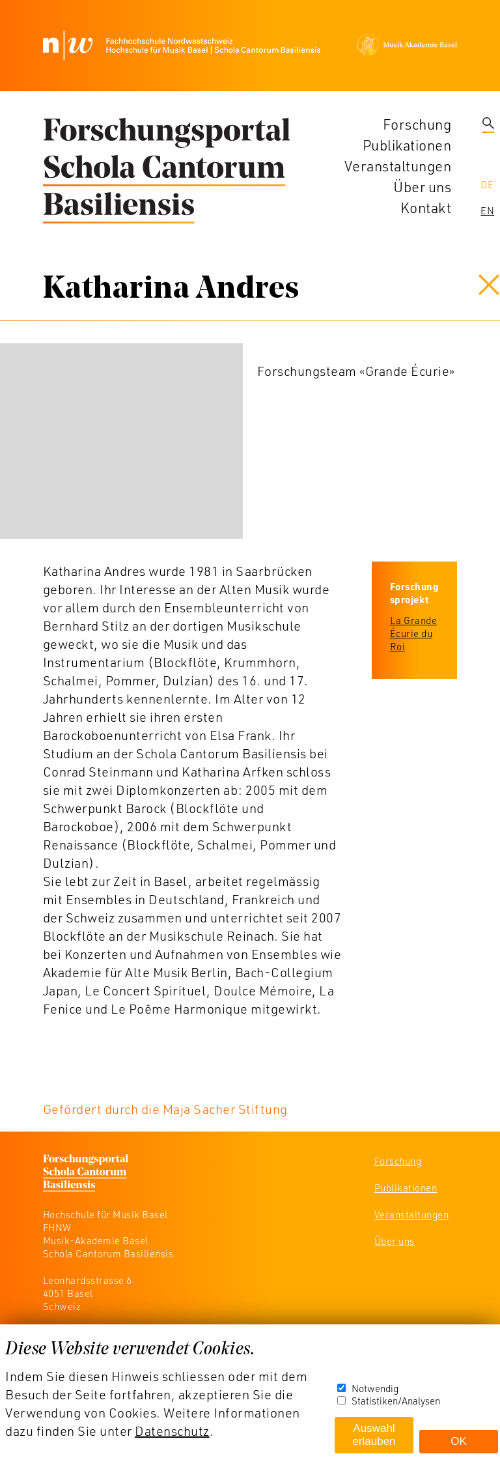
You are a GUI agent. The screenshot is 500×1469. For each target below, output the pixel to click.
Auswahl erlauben (373, 1435)
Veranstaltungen (398, 165)
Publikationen (407, 144)
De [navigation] (486, 184)
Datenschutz (172, 1430)
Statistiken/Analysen (396, 1400)
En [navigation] (487, 210)
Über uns (422, 186)
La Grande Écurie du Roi (414, 633)
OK (459, 1441)
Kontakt (426, 207)
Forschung (417, 124)
